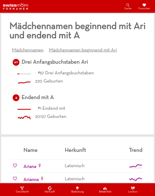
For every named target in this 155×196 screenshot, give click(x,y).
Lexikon (132, 189)
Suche (127, 6)
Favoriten (144, 6)
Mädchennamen (28, 50)
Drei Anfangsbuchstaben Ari (54, 62)
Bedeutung (77, 189)
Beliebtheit (105, 189)
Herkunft (50, 189)
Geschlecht (22, 189)
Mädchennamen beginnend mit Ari (83, 50)
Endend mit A (37, 97)
